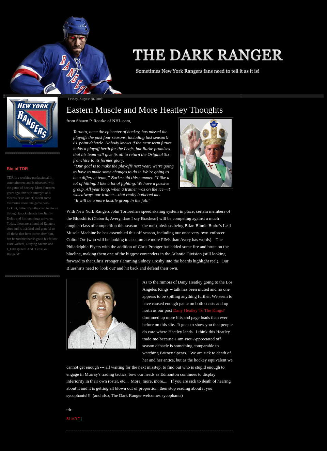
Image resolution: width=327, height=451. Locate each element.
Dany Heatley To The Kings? (199, 310)
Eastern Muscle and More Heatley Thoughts (144, 110)
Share (73, 419)
